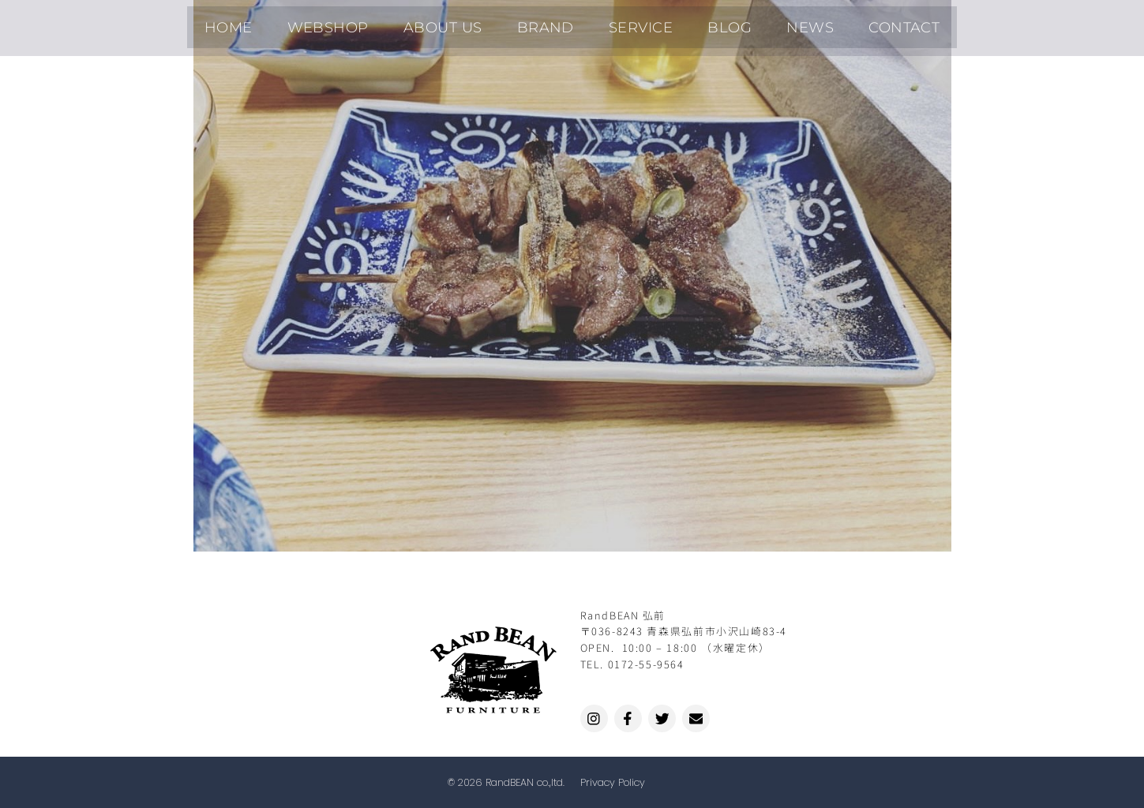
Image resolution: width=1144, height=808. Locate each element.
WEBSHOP (361, 23)
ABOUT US (463, 23)
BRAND (552, 23)
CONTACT (857, 23)
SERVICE (634, 23)
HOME (275, 23)
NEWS (777, 23)
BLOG (709, 23)
